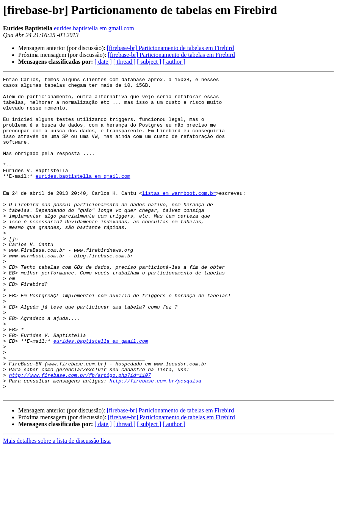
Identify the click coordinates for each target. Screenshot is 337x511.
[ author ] (174, 61)
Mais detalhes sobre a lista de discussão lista (57, 504)
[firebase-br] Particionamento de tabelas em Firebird (170, 48)
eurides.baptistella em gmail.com (94, 28)
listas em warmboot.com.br (179, 216)
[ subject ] (149, 61)
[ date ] (102, 61)
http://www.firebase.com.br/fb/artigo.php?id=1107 (80, 435)
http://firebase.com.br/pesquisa (155, 442)
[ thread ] (124, 61)
